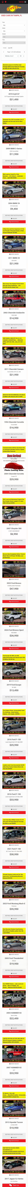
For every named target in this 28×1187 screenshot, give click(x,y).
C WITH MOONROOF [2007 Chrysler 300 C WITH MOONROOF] (14, 531)
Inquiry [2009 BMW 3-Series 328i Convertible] (14, 164)
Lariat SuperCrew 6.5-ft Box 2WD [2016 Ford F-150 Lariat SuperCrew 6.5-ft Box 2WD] (14, 796)
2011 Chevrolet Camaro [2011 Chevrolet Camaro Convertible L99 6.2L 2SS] (14, 369)
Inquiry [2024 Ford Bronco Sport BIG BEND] (14, 645)
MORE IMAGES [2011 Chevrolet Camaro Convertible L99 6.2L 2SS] (14, 365)
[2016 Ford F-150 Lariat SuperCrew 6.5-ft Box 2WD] (14, 780)
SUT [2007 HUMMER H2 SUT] (14, 1070)
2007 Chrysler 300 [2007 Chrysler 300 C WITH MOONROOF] (14, 528)
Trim (3, 39)
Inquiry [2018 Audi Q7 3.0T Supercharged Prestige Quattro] (14, 109)
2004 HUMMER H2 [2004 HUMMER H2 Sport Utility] (14, 1013)
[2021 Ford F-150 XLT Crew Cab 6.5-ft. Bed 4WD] (14, 835)
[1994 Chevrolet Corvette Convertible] (14, 408)
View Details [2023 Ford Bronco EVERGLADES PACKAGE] (14, 601)
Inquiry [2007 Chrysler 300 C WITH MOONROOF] (14, 543)
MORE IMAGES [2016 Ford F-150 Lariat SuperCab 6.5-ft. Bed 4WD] (14, 735)
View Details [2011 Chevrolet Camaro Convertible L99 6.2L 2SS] (14, 387)
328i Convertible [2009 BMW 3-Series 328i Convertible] (14, 151)
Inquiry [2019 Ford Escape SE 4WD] (14, 700)
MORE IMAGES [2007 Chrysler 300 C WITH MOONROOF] (14, 524)
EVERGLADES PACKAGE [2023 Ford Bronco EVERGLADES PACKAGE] (14, 585)
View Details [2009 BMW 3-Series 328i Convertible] (14, 167)
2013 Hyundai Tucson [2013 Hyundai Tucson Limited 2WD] (14, 1122)
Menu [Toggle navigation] (22, 2)
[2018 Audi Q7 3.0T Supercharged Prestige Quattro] (14, 80)
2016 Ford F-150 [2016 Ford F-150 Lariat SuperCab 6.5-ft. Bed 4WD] (14, 739)
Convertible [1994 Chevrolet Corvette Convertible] (14, 424)
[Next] (24, 52)
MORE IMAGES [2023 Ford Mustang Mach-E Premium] (14, 900)
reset (10, 48)
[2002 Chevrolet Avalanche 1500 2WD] (14, 298)
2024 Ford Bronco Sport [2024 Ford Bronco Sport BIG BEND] (14, 630)
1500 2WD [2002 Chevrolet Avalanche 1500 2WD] (14, 315)
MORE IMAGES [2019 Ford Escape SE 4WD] (14, 681)
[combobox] (14, 25)
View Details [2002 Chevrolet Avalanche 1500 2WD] (14, 331)
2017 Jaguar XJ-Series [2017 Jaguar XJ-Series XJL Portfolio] (14, 1179)
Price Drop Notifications (14, 106)
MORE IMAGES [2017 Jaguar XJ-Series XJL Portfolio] (14, 1175)
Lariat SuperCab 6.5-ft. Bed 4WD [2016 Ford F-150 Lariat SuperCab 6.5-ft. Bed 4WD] (14, 742)
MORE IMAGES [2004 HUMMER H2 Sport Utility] (14, 1009)
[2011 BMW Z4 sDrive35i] (14, 244)
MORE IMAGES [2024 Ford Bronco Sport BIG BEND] (14, 626)
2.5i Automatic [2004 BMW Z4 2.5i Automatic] (14, 206)
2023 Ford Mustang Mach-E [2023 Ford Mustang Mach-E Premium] (14, 904)
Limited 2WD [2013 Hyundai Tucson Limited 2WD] (14, 1125)
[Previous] (3, 52)
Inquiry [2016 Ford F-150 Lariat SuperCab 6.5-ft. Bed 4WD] (14, 754)
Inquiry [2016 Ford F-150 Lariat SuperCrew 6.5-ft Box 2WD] (14, 809)
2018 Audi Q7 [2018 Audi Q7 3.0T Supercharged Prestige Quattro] (14, 94)
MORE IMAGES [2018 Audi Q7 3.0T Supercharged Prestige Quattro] (14, 90)
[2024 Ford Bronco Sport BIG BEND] (14, 616)
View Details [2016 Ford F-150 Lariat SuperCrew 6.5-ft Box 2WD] (14, 812)
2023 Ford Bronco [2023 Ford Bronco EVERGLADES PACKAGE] (14, 583)
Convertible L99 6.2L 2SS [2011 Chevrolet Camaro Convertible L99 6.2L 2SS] (14, 371)
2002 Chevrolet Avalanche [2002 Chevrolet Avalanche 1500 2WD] (13, 313)
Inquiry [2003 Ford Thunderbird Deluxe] (14, 973)
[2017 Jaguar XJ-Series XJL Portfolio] (14, 1164)
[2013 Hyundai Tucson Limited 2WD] (14, 1108)
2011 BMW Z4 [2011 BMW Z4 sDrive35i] (14, 258)
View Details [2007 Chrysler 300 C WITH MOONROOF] (14, 547)
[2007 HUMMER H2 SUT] (14, 1053)
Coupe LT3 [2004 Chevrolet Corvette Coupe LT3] (14, 476)
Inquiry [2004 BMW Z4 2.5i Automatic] (14, 218)
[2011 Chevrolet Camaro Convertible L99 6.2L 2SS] (14, 355)
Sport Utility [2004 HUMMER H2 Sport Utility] (14, 1015)
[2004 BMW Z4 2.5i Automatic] (14, 189)
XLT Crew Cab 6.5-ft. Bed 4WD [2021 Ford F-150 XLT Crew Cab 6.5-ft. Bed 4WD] (14, 851)
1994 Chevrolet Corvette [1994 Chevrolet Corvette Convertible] (14, 422)
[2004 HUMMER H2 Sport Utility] (14, 999)
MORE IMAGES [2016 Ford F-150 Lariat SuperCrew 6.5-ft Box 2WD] (14, 790)
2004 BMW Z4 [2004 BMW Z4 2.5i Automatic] (14, 203)
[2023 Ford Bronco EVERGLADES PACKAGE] (14, 569)
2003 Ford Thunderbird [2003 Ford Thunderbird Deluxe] (14, 958)
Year (3, 22)
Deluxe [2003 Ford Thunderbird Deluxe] (14, 960)
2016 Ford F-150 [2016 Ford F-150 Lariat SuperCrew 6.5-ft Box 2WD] (14, 794)
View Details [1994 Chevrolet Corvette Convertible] (14, 440)
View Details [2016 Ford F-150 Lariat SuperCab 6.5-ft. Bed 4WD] (14, 758)
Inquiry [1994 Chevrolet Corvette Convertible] (14, 437)
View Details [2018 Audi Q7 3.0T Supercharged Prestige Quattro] (14, 112)
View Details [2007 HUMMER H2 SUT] (14, 1086)
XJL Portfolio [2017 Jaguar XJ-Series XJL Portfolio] (14, 1181)
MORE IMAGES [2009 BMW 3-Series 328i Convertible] (14, 145)
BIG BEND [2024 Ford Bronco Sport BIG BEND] (14, 632)
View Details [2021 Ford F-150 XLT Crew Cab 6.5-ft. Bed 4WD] (14, 867)
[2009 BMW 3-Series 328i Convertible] (14, 134)
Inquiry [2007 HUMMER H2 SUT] (14, 1083)
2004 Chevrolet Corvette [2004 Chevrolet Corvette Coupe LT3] (14, 474)
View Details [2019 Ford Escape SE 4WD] (14, 703)
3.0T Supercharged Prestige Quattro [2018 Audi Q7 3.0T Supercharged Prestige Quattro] (13, 96)
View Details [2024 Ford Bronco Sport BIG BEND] (14, 648)
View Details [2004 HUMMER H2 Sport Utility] (14, 1031)
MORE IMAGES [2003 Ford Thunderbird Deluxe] (14, 954)
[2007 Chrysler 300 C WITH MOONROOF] (14, 514)
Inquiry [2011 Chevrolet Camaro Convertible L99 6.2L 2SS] (14, 384)
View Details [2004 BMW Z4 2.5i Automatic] (14, 221)
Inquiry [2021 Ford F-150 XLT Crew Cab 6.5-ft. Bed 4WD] (14, 864)
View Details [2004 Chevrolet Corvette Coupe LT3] (14, 492)
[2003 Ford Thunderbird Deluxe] (14, 944)
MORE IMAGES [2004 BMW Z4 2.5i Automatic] (14, 199)
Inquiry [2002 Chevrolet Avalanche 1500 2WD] (14, 328)
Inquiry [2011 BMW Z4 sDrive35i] (14, 273)
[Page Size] (21, 56)
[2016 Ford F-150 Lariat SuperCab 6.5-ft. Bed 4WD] (14, 725)
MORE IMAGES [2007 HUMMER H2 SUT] (14, 1064)
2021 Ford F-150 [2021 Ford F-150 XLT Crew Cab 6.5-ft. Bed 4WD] (14, 849)
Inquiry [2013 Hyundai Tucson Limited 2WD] (14, 1137)
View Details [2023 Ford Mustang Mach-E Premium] (14, 922)
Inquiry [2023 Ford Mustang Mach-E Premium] (14, 919)
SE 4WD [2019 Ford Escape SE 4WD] (14, 687)
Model (4, 34)
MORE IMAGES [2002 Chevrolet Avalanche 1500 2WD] (14, 309)
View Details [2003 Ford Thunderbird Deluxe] (14, 976)
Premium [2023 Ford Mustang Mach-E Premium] (14, 906)
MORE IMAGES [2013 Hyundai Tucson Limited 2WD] (14, 1118)
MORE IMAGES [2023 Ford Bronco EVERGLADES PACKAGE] (14, 579)
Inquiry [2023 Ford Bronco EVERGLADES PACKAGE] (14, 598)
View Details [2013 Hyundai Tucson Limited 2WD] (14, 1140)
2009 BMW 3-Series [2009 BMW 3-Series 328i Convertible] (14, 149)
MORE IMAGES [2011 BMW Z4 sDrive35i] (14, 254)
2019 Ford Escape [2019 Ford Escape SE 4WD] (14, 685)
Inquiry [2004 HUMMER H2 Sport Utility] (14, 1028)
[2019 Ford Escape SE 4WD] (14, 670)
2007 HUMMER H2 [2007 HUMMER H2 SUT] (14, 1068)
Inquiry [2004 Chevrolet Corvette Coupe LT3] (14, 489)
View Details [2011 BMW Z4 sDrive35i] (14, 276)
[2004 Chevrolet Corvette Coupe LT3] (14, 462)
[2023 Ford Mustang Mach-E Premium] (14, 889)
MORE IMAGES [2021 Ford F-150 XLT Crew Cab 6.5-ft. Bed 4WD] (14, 845)
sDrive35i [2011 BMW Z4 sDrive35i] (13, 260)
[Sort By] (11, 56)
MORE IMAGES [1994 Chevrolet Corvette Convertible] (14, 418)
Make (3, 28)
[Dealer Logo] (14, 8)
